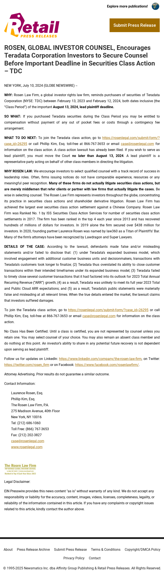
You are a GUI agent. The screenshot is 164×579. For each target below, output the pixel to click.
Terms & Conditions (105, 550)
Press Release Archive (33, 550)
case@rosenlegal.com (137, 144)
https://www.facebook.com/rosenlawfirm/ (107, 365)
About (8, 550)
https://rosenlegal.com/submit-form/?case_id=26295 (108, 310)
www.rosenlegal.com (26, 447)
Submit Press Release (70, 550)
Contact (95, 558)
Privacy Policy (74, 558)
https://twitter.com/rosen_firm (26, 365)
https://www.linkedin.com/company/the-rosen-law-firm (100, 359)
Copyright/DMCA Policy (142, 550)
